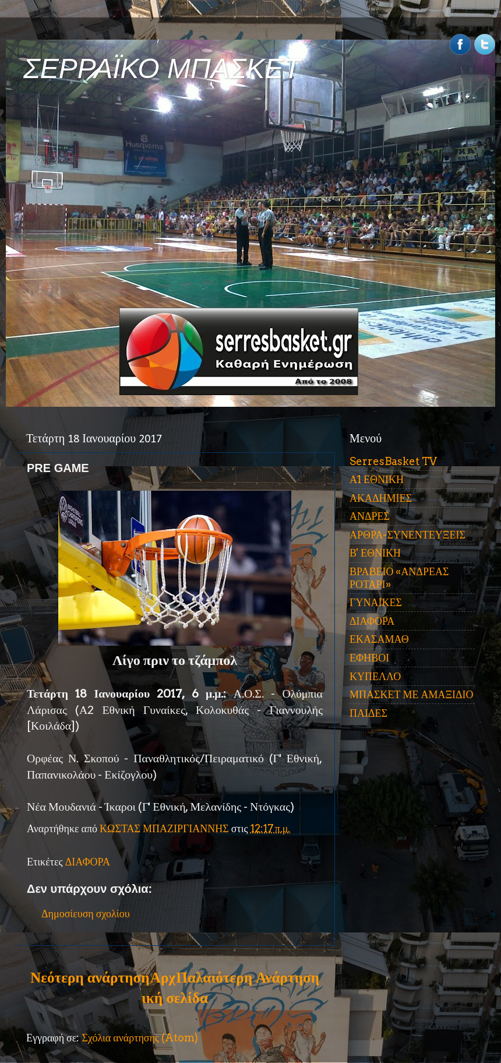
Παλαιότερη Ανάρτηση (247, 977)
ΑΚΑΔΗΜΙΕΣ (381, 498)
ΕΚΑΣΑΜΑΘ (379, 639)
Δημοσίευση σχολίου (85, 913)
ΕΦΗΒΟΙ (369, 658)
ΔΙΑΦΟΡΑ (87, 862)
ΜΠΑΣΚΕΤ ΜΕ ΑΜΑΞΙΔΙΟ (412, 694)
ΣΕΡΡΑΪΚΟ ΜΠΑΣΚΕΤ (162, 68)
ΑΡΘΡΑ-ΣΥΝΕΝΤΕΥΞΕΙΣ (407, 535)
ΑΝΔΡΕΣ (370, 516)
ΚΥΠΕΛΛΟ (375, 676)
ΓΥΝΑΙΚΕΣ (376, 602)
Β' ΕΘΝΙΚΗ (375, 553)
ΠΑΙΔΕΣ (368, 713)
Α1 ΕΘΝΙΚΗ (377, 479)
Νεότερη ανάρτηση (89, 977)
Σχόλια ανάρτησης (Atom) (140, 1038)
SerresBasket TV (393, 461)
